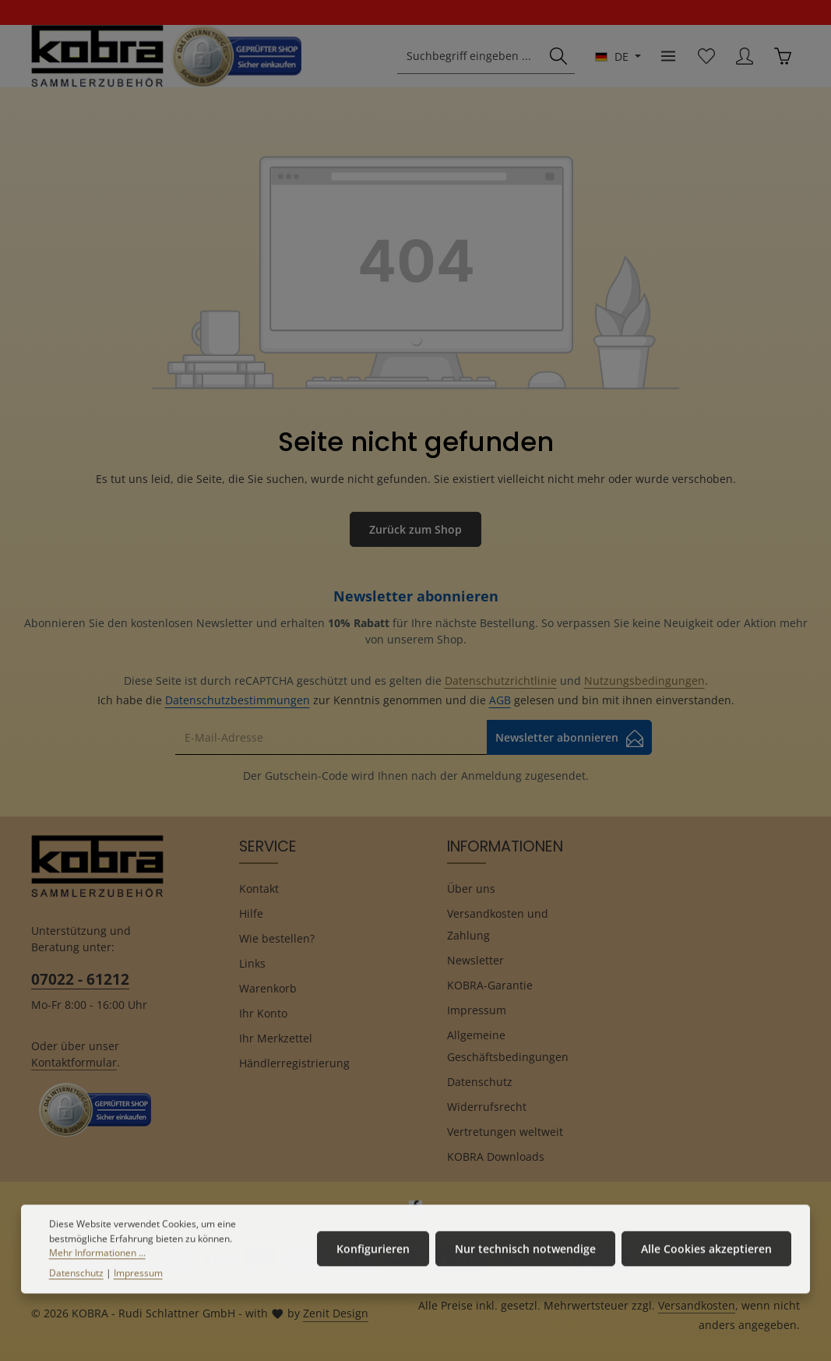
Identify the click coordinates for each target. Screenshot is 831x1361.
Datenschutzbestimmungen (237, 700)
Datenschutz (479, 1081)
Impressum (476, 1010)
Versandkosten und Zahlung (497, 924)
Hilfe (251, 913)
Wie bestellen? (277, 938)
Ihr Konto (263, 1013)
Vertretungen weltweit (505, 1131)
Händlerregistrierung (294, 1063)
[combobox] (470, 56)
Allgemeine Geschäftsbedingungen (508, 1046)
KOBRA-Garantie (490, 985)
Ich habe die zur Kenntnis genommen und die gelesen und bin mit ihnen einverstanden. (415, 700)
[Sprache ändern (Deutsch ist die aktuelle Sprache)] (618, 56)
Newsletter (475, 960)
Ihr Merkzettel (275, 1038)
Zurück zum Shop (415, 529)
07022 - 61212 (80, 978)
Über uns (471, 888)
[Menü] (667, 56)
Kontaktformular (74, 1062)
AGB (500, 700)
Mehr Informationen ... (97, 1264)
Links (252, 963)
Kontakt (259, 888)
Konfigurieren (373, 1260)
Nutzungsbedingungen (644, 680)
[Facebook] (415, 1209)
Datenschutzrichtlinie (501, 680)
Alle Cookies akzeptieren (706, 1260)
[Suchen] (558, 56)
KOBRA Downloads (495, 1156)
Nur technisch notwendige (525, 1260)
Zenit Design (335, 1313)
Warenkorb (268, 988)
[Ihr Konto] (744, 56)
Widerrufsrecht (486, 1106)
